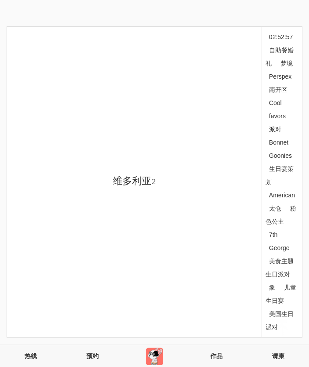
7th (273, 234)
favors (277, 116)
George (279, 247)
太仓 (275, 208)
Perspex (280, 76)
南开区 (278, 89)
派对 (275, 129)
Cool (275, 102)
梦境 (286, 63)
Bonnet (278, 142)
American (282, 195)
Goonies (280, 155)
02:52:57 (281, 36)
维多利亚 (134, 180)
